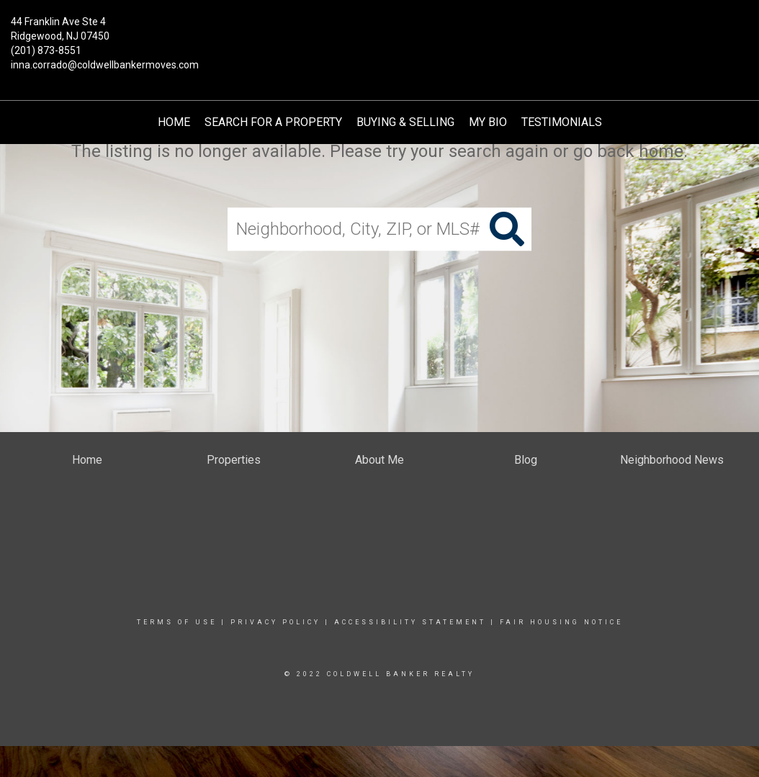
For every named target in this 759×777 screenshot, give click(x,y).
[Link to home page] (379, 32)
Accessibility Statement (410, 622)
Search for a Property (273, 122)
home (661, 151)
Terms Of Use (177, 622)
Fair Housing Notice (561, 622)
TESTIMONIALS (561, 122)
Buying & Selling (405, 122)
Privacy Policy (275, 622)
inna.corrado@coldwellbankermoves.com (105, 65)
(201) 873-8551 (46, 50)
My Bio (488, 122)
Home (174, 122)
